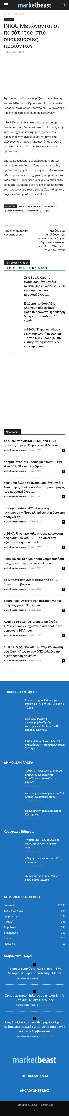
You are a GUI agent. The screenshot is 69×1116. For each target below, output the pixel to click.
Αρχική (7, 13)
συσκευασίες (34, 211)
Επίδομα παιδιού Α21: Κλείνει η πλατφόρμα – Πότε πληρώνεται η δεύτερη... (45, 745)
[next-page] (12, 355)
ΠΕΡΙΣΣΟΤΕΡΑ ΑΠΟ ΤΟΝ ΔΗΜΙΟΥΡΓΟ (27, 268)
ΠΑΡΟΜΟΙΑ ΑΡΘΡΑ (17, 262)
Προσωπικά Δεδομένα (27, 1105)
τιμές (47, 211)
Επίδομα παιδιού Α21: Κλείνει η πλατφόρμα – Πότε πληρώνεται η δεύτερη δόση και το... (34, 512)
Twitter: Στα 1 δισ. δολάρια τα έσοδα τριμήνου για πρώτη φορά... (42, 843)
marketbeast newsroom (15, 450)
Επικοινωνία (47, 1105)
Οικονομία (19, 13)
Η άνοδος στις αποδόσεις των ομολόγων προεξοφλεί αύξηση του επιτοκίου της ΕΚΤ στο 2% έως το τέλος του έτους (50, 240)
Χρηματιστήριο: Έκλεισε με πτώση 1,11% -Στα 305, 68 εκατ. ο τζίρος (45, 704)
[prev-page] (6, 355)
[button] (6, 5)
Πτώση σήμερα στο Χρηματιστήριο (16, 232)
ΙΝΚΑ (21, 206)
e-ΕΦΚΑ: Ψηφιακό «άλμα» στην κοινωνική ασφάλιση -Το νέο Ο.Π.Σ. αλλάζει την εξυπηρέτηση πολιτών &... (33, 538)
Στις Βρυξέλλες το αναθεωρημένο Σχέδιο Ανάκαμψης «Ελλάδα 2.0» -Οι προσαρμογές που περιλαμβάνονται (44, 286)
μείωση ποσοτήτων (14, 211)
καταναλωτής (50, 206)
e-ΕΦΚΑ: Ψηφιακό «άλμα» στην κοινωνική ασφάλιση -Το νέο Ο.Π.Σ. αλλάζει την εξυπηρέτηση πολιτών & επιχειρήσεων (42, 338)
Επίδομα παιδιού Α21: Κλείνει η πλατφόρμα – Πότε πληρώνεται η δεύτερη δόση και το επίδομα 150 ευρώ (44, 312)
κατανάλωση (34, 206)
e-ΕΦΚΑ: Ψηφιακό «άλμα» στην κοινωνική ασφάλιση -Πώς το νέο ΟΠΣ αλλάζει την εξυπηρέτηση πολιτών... (33, 651)
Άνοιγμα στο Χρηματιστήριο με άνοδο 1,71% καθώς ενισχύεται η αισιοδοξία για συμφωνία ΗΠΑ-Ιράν (33, 626)
